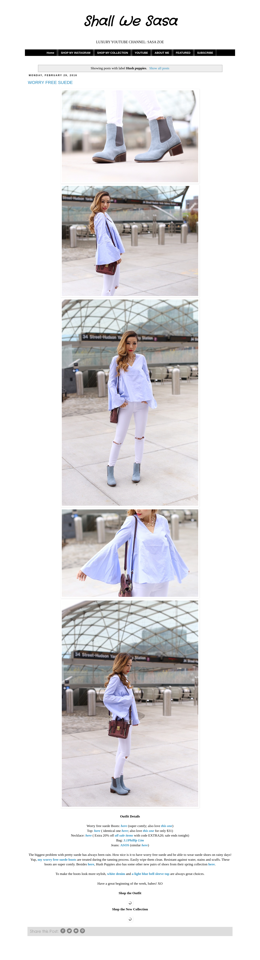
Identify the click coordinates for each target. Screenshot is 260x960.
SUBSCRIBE (205, 52)
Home (50, 52)
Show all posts (159, 68)
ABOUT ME (162, 52)
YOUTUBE (141, 52)
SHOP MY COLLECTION (112, 52)
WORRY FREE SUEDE (50, 82)
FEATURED (183, 52)
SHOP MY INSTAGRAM (75, 52)
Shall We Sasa (130, 22)
